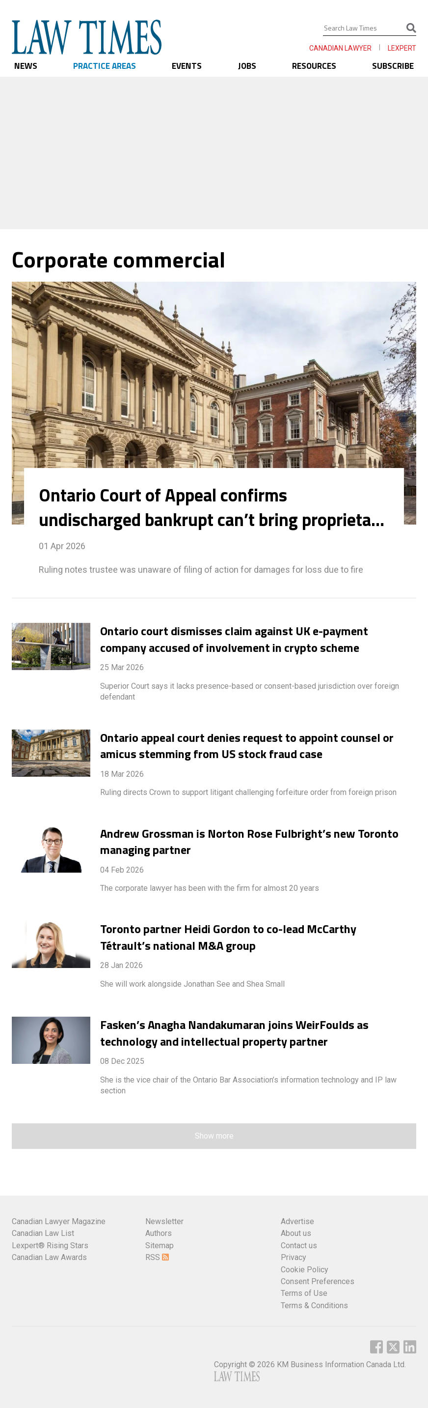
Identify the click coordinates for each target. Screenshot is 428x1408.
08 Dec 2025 (122, 1061)
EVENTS (187, 65)
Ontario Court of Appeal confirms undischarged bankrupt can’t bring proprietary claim (212, 507)
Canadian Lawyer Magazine (59, 1221)
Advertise (297, 1221)
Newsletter (164, 1221)
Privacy (293, 1257)
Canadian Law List (43, 1233)
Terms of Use (304, 1293)
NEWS (25, 65)
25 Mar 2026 (122, 667)
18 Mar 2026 (122, 774)
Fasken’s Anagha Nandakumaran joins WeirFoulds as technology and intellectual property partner (234, 1033)
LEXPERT (402, 48)
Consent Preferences (317, 1281)
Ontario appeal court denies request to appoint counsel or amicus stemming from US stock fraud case (247, 746)
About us (296, 1233)
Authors (158, 1233)
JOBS (247, 65)
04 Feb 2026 (122, 870)
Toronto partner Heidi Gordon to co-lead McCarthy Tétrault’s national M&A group (228, 937)
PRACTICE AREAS (104, 65)
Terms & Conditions (314, 1305)
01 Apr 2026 (62, 546)
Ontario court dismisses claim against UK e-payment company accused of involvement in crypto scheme (234, 639)
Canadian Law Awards (49, 1257)
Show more (214, 1136)
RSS (157, 1257)
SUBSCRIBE (393, 65)
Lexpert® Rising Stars (50, 1245)
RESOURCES (314, 65)
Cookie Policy (304, 1269)
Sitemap (159, 1245)
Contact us (299, 1245)
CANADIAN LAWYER (340, 48)
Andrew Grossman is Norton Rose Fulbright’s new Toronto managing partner (249, 841)
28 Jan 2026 (121, 965)
